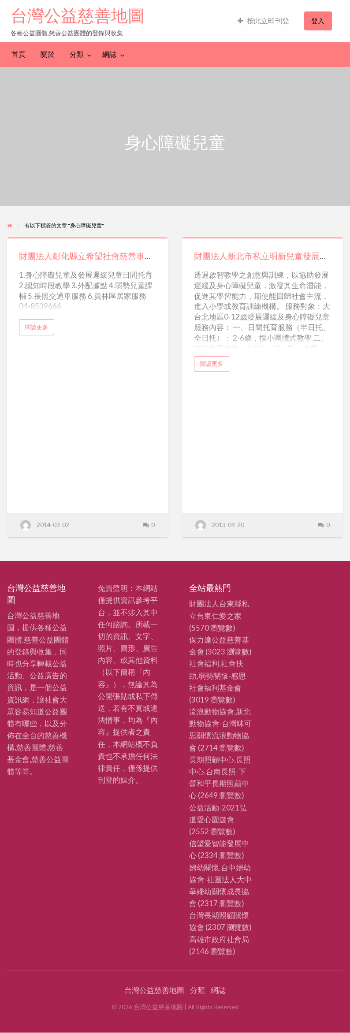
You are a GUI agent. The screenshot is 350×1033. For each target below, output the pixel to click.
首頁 (18, 54)
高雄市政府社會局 (219, 939)
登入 (317, 21)
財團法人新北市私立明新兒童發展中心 (265, 256)
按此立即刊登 (263, 21)
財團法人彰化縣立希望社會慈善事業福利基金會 (107, 256)
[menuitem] (263, 21)
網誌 (109, 54)
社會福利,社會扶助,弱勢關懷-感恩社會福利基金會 (217, 675)
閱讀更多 (39, 329)
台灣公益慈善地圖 (78, 15)
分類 (77, 54)
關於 (48, 54)
